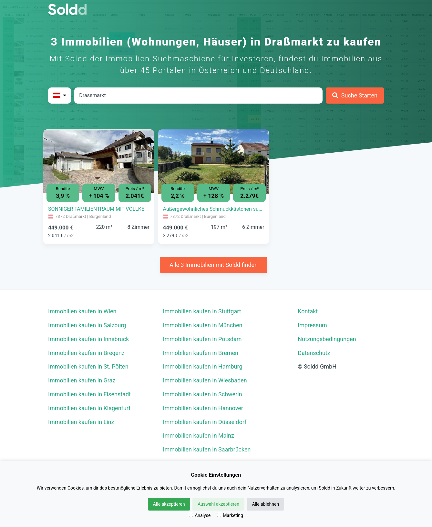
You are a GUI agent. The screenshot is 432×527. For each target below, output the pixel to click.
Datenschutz (314, 353)
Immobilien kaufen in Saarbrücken (207, 449)
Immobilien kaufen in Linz (81, 422)
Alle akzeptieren (169, 504)
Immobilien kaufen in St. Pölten (88, 366)
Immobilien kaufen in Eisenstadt (89, 394)
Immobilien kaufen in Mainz (198, 435)
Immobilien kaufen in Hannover (203, 408)
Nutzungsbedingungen (327, 339)
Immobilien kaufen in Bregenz (86, 353)
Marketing (230, 515)
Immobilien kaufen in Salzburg (87, 325)
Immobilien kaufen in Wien (82, 311)
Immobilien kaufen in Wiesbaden (205, 380)
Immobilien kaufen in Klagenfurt (89, 408)
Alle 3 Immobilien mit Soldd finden (214, 264)
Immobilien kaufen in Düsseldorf (205, 422)
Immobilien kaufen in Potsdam (202, 339)
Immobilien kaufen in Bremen (201, 353)
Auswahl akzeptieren (218, 504)
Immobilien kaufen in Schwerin (202, 394)
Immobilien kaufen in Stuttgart (202, 311)
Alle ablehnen (265, 504)
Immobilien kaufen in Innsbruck (88, 339)
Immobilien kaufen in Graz (81, 380)
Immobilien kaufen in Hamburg (202, 366)
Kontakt (308, 311)
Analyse (200, 515)
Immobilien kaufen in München (202, 325)
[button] (51, 156)
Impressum (312, 325)
